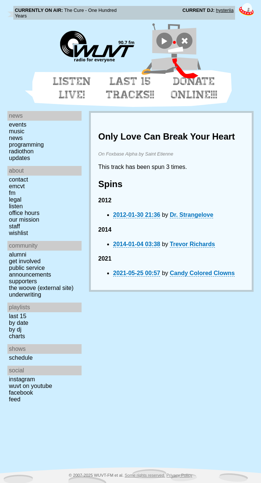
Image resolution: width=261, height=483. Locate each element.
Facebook (21, 392)
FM (12, 193)
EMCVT (17, 186)
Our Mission (24, 219)
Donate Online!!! (194, 88)
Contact (18, 179)
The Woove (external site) (41, 288)
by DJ (15, 329)
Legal (15, 199)
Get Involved (24, 261)
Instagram (22, 379)
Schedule (21, 358)
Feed (14, 399)
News (16, 138)
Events (17, 124)
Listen (16, 206)
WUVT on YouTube (30, 386)
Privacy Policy (179, 475)
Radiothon (21, 151)
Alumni (17, 254)
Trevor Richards (192, 244)
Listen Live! (72, 88)
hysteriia (225, 10)
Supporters (23, 281)
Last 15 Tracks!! (130, 88)
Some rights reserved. (145, 475)
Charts (17, 336)
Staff (14, 226)
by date (18, 323)
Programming (26, 144)
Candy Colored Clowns (202, 273)
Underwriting (25, 294)
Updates (19, 158)
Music (16, 131)
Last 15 (17, 316)
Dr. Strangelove (191, 215)
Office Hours (24, 213)
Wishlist (18, 233)
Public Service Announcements (30, 271)
